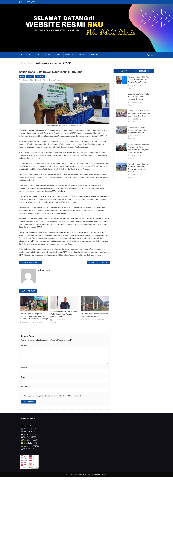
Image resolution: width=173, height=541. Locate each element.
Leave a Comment (57, 80)
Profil (36, 55)
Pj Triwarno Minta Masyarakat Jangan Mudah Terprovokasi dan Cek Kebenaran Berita (64, 314)
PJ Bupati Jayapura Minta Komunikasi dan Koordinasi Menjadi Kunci (94, 315)
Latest (124, 71)
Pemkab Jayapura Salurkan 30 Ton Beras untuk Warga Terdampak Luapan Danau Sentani (139, 168)
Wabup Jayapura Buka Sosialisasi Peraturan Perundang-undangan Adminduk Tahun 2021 (99, 262)
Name (24, 368)
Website (24, 386)
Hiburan (94, 55)
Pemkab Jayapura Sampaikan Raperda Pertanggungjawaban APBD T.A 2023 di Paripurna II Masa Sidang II (34, 316)
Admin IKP (131, 88)
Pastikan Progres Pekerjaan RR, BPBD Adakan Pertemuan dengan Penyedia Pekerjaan (32, 262)
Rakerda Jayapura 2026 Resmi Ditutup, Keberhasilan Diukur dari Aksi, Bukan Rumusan (139, 79)
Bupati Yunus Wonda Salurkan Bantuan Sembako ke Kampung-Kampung (139, 96)
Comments (144, 71)
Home (28, 55)
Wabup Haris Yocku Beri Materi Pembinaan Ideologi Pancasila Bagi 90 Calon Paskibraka (139, 113)
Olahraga (69, 55)
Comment (25, 345)
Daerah (48, 55)
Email (23, 377)
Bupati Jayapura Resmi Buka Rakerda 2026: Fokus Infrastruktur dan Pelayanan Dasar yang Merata (138, 148)
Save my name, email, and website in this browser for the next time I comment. (52, 396)
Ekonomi (58, 55)
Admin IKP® (41, 80)
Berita (22, 76)
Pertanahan (40, 76)
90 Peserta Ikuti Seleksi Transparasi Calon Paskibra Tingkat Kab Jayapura (138, 130)
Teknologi (81, 55)
